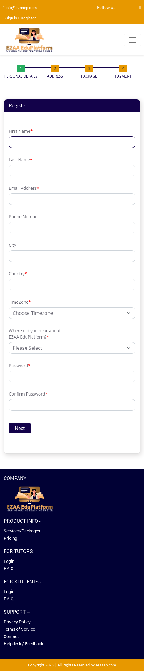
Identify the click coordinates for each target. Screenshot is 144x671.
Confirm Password (28, 394)
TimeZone (20, 302)
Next (20, 428)
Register (27, 18)
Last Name (20, 159)
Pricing (10, 538)
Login (9, 561)
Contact (11, 636)
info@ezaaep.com (20, 7)
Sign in (10, 18)
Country (18, 273)
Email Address (24, 188)
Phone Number (24, 216)
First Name (21, 131)
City (12, 245)
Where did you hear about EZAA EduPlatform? (34, 334)
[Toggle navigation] (132, 40)
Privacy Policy (17, 622)
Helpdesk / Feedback (23, 643)
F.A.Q (9, 568)
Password (19, 365)
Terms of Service (19, 629)
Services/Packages (22, 531)
